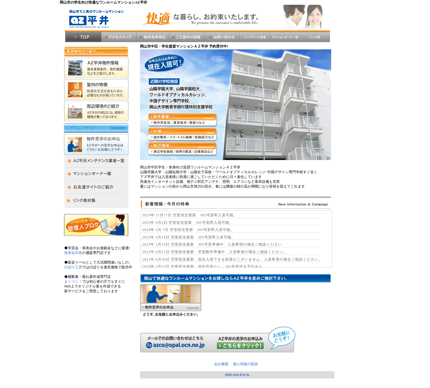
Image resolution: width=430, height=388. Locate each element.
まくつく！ (73, 281)
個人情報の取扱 (245, 364)
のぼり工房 (73, 267)
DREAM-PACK (237, 375)
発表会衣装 (73, 253)
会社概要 (223, 364)
